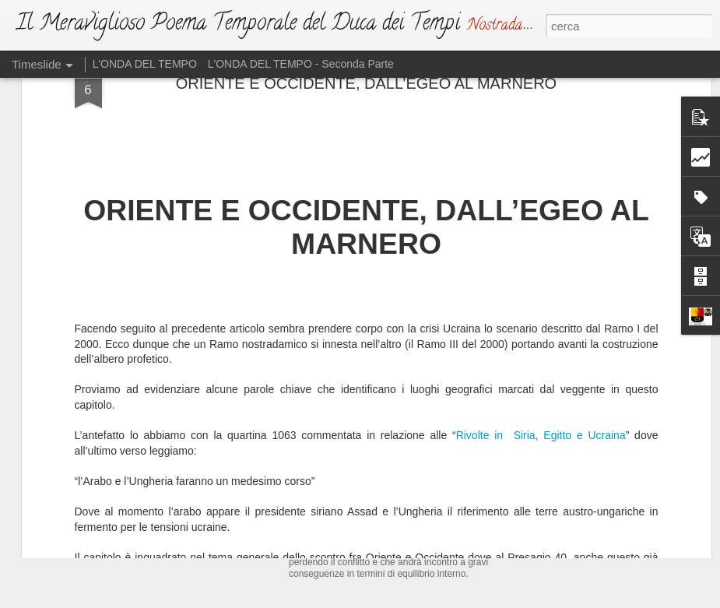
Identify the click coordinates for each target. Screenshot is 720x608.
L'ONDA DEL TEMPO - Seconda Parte (301, 64)
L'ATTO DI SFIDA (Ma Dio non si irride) (410, 478)
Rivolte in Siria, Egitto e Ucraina (541, 255)
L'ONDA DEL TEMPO (145, 64)
